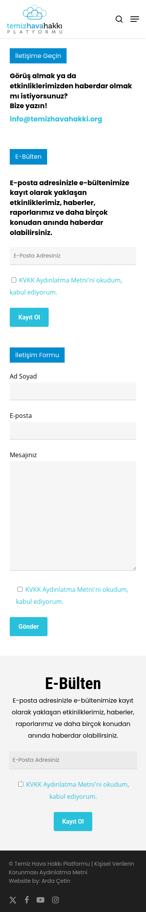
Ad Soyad (73, 386)
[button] (134, 19)
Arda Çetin (56, 881)
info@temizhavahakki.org (56, 119)
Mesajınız (73, 512)
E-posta (73, 425)
